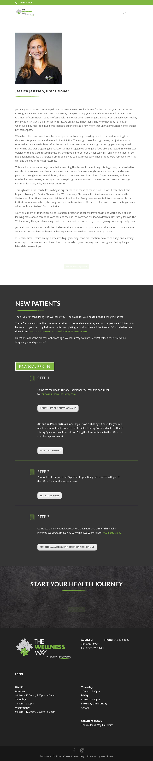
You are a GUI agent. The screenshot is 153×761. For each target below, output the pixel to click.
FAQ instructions (112, 532)
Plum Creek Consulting (70, 756)
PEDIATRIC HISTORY (50, 450)
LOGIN (19, 674)
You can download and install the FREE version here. (58, 331)
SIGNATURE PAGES (49, 495)
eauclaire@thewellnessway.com (58, 394)
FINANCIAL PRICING (35, 366)
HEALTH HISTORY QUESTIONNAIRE (58, 408)
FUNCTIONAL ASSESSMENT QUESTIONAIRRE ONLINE (67, 547)
